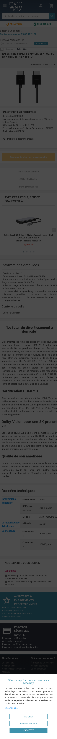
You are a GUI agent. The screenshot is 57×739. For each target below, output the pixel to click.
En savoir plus (11, 708)
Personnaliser (28, 723)
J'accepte (28, 730)
